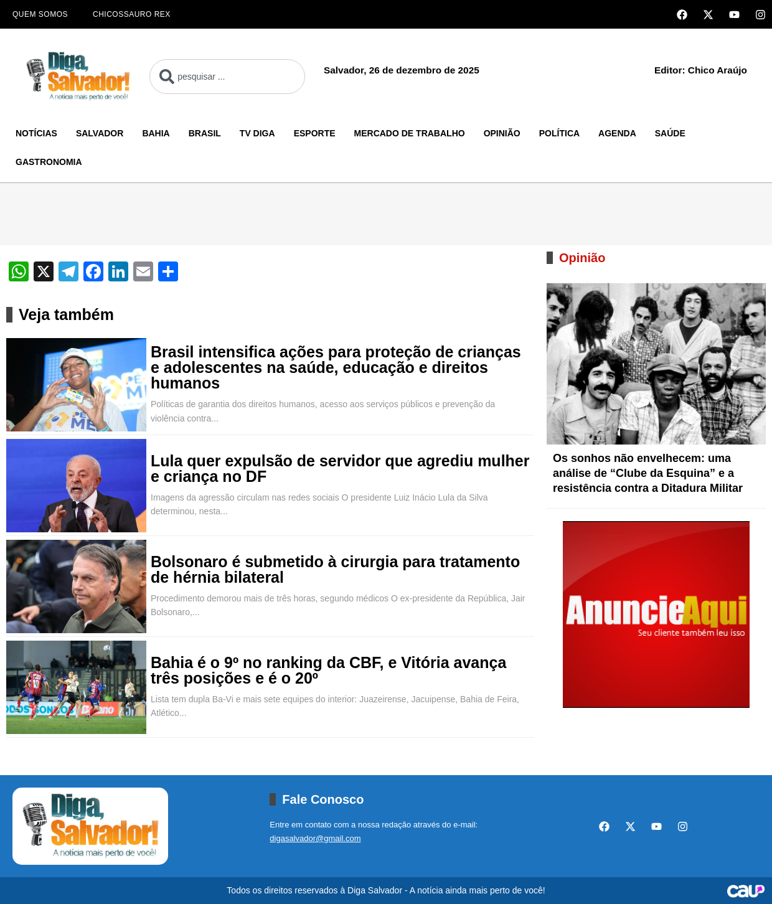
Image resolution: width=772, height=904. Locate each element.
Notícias (36, 133)
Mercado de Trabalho (409, 133)
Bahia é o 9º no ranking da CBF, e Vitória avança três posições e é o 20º (328, 670)
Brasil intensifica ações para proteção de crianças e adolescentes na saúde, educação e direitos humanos (336, 367)
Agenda (617, 133)
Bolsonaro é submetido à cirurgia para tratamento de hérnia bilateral (335, 569)
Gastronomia (49, 162)
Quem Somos (40, 14)
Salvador (99, 133)
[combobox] (227, 76)
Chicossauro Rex (132, 14)
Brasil (205, 133)
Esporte (315, 133)
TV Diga (257, 133)
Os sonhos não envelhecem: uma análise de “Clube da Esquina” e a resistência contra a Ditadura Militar (648, 473)
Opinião (502, 133)
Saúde (670, 133)
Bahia (155, 133)
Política (559, 133)
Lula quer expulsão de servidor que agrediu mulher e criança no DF (340, 468)
